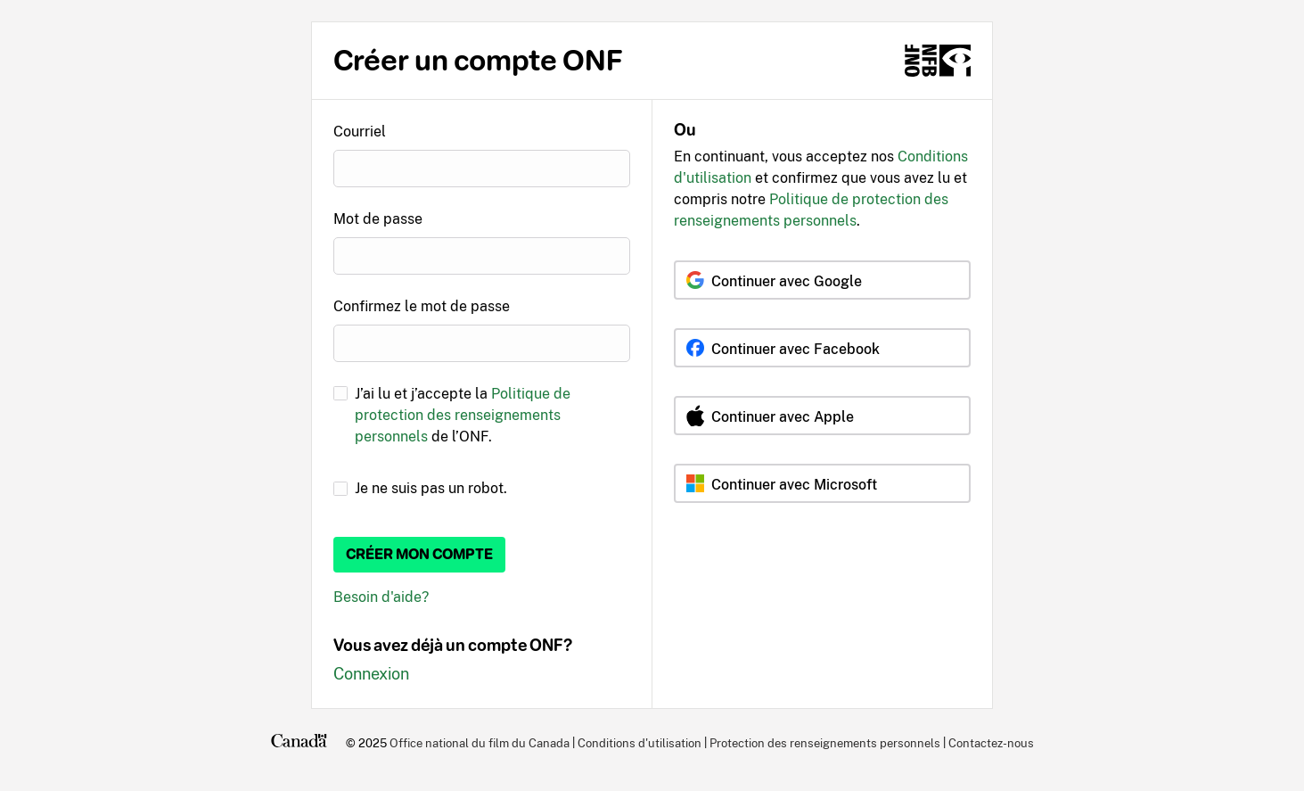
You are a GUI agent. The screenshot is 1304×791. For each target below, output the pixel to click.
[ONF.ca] (938, 61)
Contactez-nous (991, 743)
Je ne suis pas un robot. (431, 488)
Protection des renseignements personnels (824, 743)
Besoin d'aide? (381, 597)
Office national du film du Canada (480, 743)
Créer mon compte (419, 554)
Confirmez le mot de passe (421, 306)
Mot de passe (377, 218)
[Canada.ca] (299, 742)
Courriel (359, 131)
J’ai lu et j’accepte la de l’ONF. (462, 415)
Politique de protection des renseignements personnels (462, 415)
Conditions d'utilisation (639, 743)
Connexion (371, 673)
